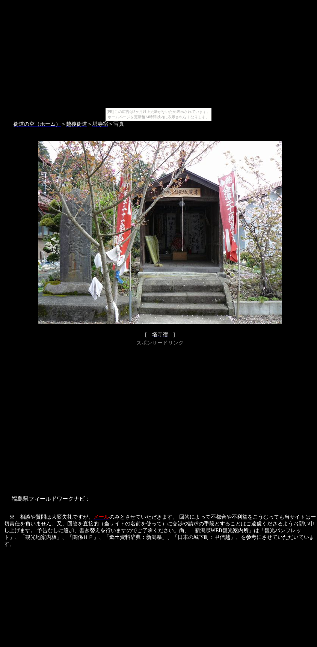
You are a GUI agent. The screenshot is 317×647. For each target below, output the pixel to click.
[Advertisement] (70, 418)
